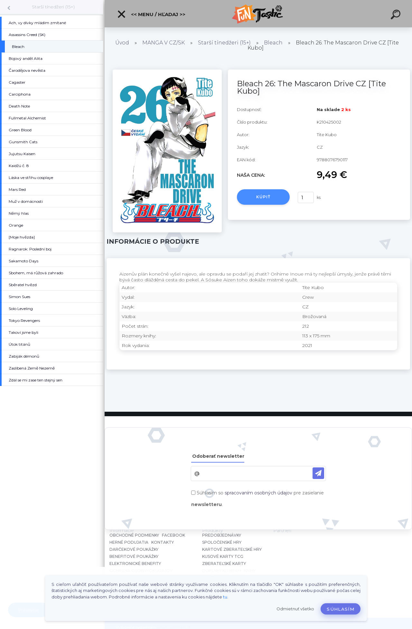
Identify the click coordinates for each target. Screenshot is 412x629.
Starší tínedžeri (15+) (53, 7)
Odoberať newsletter (218, 456)
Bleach (273, 43)
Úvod (122, 43)
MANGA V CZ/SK (163, 43)
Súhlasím (340, 609)
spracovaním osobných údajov (258, 493)
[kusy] (306, 197)
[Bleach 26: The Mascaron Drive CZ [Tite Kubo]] (167, 72)
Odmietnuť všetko (295, 608)
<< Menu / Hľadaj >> (151, 14)
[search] (396, 15)
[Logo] (258, 13)
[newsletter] (318, 473)
